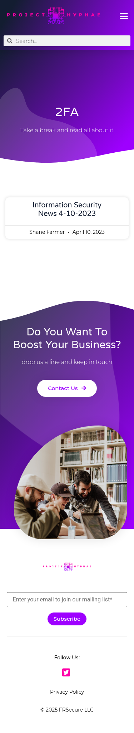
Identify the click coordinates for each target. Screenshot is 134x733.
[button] (124, 16)
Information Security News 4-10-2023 (67, 209)
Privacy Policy (67, 692)
